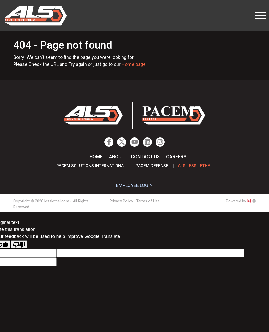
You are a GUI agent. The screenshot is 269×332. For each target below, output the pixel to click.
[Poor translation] (19, 244)
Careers (176, 156)
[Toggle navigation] (260, 16)
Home (96, 156)
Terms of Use (148, 201)
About (116, 156)
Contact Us (145, 156)
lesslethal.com (39, 15)
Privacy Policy (121, 201)
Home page (134, 64)
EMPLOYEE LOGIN (134, 185)
